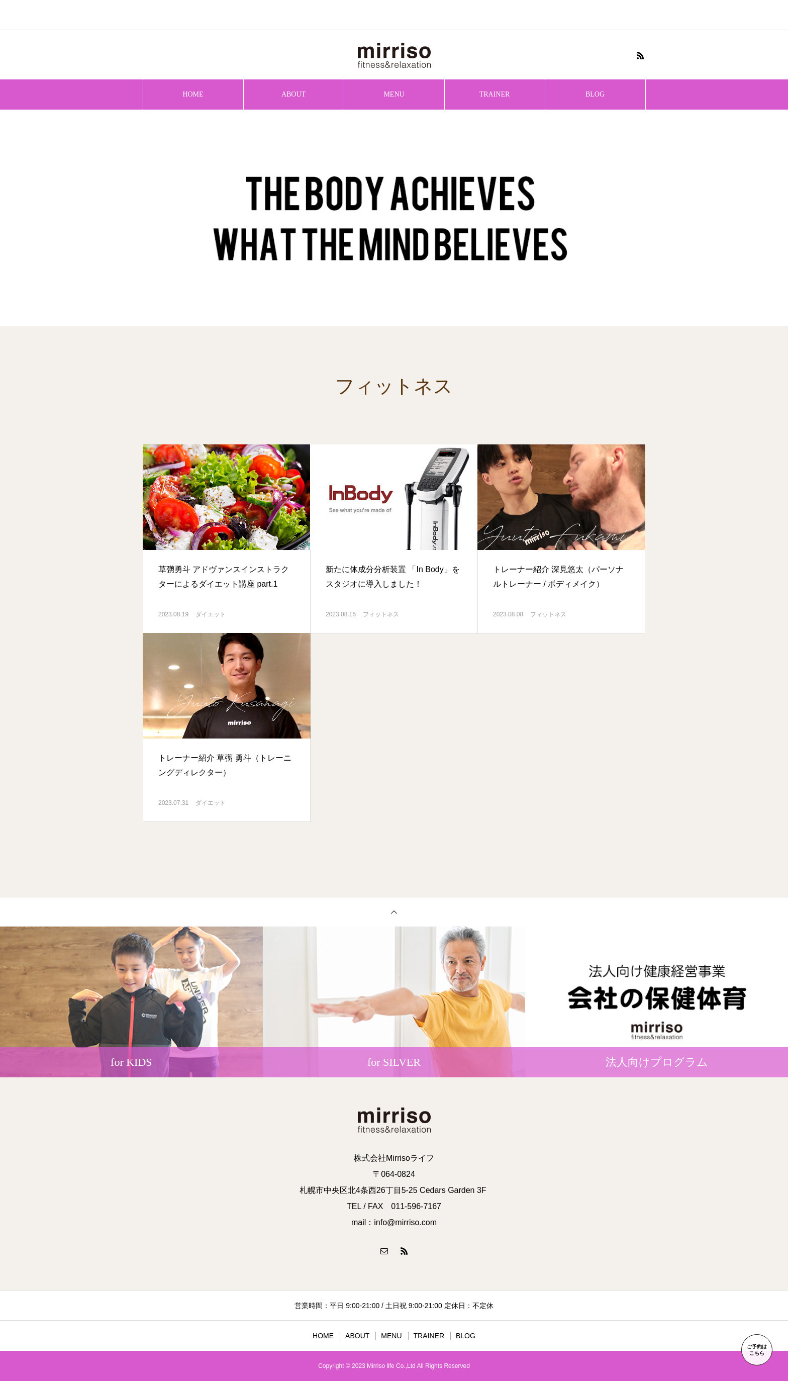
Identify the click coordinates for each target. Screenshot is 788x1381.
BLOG (595, 94)
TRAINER (494, 94)
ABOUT (293, 94)
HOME (192, 94)
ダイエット (210, 614)
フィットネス (381, 614)
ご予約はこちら (757, 1350)
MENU (393, 94)
